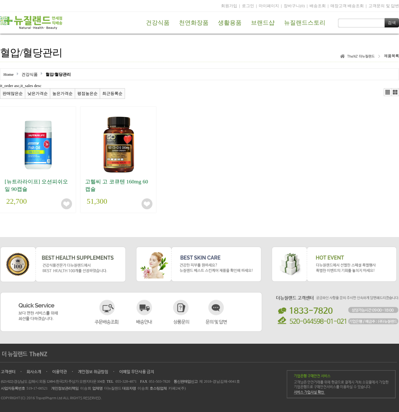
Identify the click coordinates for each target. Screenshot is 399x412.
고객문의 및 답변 (383, 5)
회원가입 (229, 5)
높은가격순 (62, 93)
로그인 (248, 5)
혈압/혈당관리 (58, 74)
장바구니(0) (294, 5)
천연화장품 (194, 22)
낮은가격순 (37, 93)
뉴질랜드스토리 (304, 22)
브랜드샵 (263, 22)
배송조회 (318, 5)
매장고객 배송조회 (347, 5)
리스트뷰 (388, 92)
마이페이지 (269, 5)
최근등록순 (112, 93)
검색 (392, 22)
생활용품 (230, 22)
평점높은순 (87, 93)
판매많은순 (12, 93)
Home (8, 74)
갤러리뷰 (395, 92)
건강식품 (158, 22)
